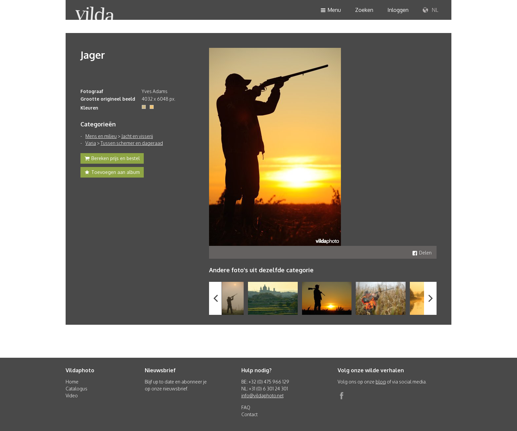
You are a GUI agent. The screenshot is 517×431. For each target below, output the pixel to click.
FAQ (245, 407)
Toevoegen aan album (112, 173)
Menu (330, 10)
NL (430, 10)
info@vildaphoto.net (262, 395)
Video (72, 395)
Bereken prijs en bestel (112, 159)
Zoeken (364, 10)
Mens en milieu (101, 136)
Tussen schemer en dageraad (132, 143)
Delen (422, 252)
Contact (249, 414)
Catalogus (76, 388)
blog (381, 381)
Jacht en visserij (137, 136)
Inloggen (398, 10)
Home (72, 381)
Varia (90, 143)
